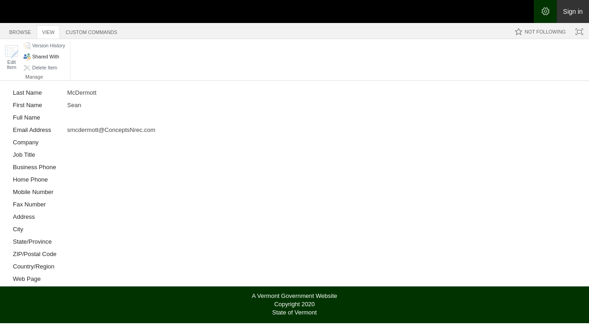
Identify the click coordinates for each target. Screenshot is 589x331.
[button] (11, 57)
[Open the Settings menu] (545, 11)
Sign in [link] (573, 11)
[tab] (20, 30)
